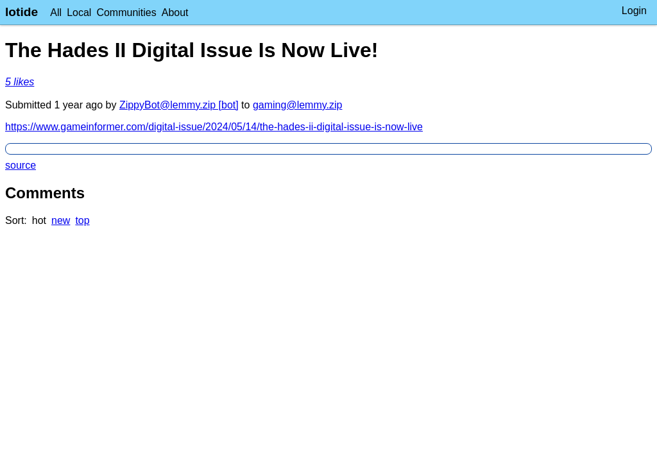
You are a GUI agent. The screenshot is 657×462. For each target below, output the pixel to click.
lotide (21, 12)
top (82, 220)
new (60, 220)
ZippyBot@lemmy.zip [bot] (179, 104)
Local (79, 12)
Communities (126, 12)
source (20, 165)
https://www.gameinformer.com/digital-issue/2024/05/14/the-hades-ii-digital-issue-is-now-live (214, 126)
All (56, 12)
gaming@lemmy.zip (298, 104)
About (175, 12)
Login (634, 10)
